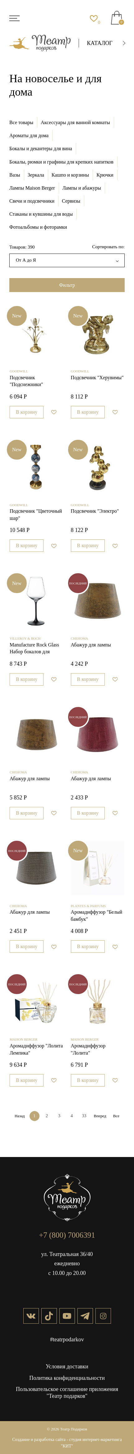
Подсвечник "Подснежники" (26, 381)
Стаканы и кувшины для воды (41, 214)
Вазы (14, 175)
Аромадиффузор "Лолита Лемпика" (36, 1049)
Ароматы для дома (29, 135)
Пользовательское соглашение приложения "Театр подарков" (67, 1392)
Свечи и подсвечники (31, 201)
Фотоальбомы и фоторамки (38, 227)
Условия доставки (67, 1366)
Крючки (104, 175)
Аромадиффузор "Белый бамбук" (96, 915)
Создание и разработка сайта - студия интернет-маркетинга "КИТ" (67, 1442)
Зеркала (36, 175)
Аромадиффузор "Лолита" (88, 1049)
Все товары (21, 122)
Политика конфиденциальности (67, 1378)
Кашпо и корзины (70, 175)
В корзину (26, 412)
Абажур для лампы (91, 644)
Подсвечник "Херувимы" (97, 377)
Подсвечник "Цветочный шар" (36, 514)
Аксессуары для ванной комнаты (75, 122)
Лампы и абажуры (81, 188)
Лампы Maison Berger (32, 188)
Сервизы (71, 201)
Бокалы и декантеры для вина (40, 148)
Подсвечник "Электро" (95, 511)
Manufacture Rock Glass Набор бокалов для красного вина (34, 649)
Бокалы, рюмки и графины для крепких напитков (61, 161)
